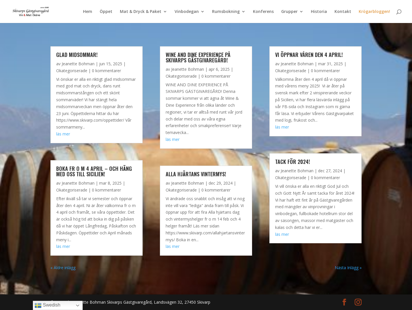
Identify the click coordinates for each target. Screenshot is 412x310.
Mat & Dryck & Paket (140, 11)
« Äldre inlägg (62, 267)
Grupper (289, 11)
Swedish (47, 305)
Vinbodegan (187, 11)
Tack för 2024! (292, 161)
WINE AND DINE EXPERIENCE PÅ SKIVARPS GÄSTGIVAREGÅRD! (198, 57)
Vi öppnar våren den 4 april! (309, 54)
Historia (319, 11)
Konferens (263, 11)
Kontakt (342, 11)
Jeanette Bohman (78, 63)
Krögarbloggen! (374, 11)
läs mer (63, 134)
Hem (87, 11)
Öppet (106, 11)
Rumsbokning (226, 11)
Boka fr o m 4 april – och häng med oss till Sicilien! (94, 171)
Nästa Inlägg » (348, 267)
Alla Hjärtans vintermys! (196, 174)
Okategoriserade (71, 70)
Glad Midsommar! (77, 54)
